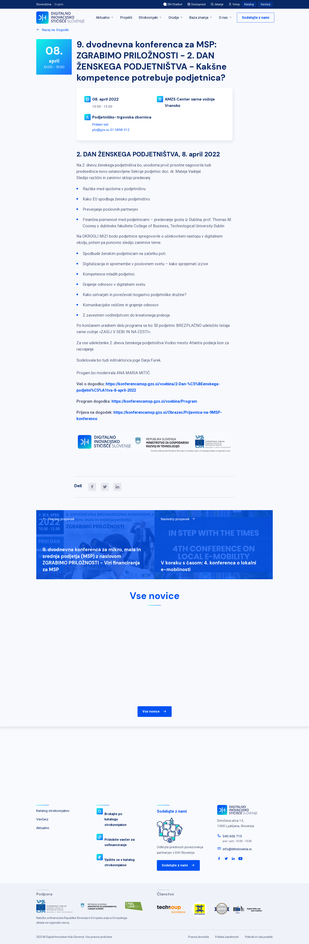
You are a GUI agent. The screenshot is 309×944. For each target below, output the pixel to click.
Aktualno (105, 17)
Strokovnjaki (150, 17)
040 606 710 (232, 836)
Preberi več (100, 124)
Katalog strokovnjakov (52, 811)
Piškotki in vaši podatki (259, 936)
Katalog (249, 4)
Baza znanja (201, 17)
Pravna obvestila (198, 936)
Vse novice (154, 711)
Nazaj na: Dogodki (52, 30)
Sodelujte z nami (255, 17)
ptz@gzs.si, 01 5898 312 (110, 130)
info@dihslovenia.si (237, 849)
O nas (225, 17)
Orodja (175, 17)
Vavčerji (265, 4)
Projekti (126, 17)
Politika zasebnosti (227, 936)
